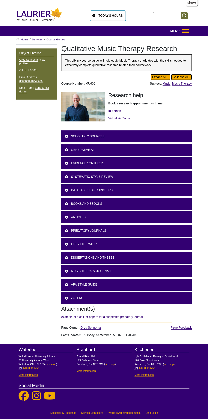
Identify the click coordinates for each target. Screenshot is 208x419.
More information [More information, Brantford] (86, 371)
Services (37, 39)
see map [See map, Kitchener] (169, 364)
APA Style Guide (84, 284)
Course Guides (55, 39)
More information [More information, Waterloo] (28, 375)
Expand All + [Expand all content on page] (160, 77)
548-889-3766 (31, 368)
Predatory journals (88, 230)
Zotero (77, 298)
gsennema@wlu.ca (31, 80)
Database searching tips (92, 190)
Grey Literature (85, 244)
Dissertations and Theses (92, 257)
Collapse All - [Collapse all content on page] (181, 77)
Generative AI (82, 149)
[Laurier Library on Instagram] (36, 396)
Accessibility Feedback (63, 413)
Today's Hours (110, 15)
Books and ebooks (86, 203)
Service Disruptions (92, 413)
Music (167, 83)
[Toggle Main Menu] (178, 31)
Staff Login (152, 413)
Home (24, 39)
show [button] (191, 2)
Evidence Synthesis (87, 163)
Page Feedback (181, 327)
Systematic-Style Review (92, 176)
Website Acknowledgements (124, 413)
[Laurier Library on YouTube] (49, 396)
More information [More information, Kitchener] (144, 375)
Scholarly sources (88, 136)
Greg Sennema (28, 59)
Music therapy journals (91, 271)
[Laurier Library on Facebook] (24, 396)
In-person (114, 110)
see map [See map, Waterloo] (51, 364)
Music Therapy (182, 83)
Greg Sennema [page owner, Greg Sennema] (90, 327)
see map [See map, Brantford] (110, 364)
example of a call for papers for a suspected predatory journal (102, 317)
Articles (78, 217)
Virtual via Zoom (119, 118)
